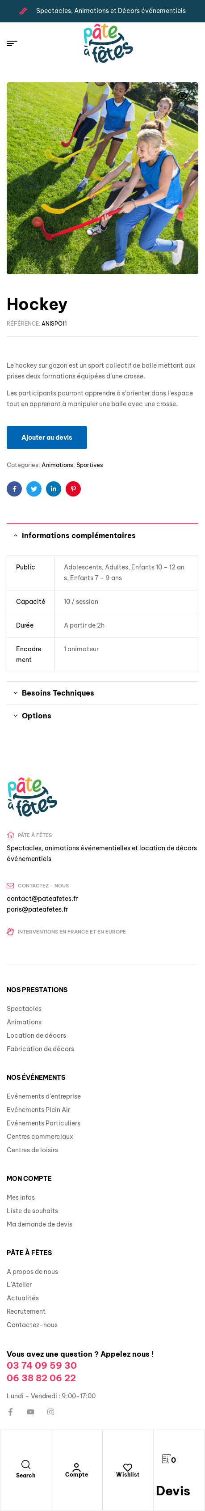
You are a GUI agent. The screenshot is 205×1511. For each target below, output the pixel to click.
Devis (173, 1490)
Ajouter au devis (46, 437)
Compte (76, 1474)
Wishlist (127, 1474)
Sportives (89, 464)
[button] (182, 101)
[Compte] (76, 1467)
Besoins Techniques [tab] (58, 692)
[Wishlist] (127, 1467)
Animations (57, 464)
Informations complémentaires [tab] (79, 535)
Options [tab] (36, 715)
